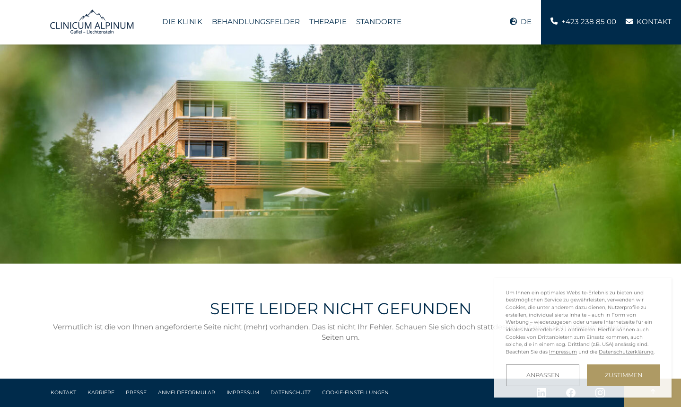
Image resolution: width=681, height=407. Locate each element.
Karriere (100, 392)
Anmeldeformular (186, 392)
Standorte (379, 21)
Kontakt (63, 392)
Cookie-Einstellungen (355, 392)
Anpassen (542, 375)
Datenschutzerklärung (626, 352)
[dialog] (583, 338)
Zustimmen (623, 375)
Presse (136, 392)
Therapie (328, 21)
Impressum (243, 392)
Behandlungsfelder (256, 21)
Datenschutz (291, 392)
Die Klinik (182, 21)
